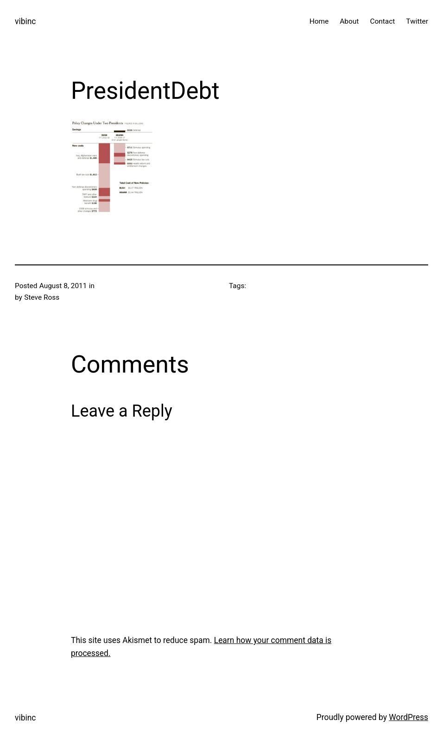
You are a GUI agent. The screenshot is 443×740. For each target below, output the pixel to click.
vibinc (25, 21)
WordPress (408, 717)
